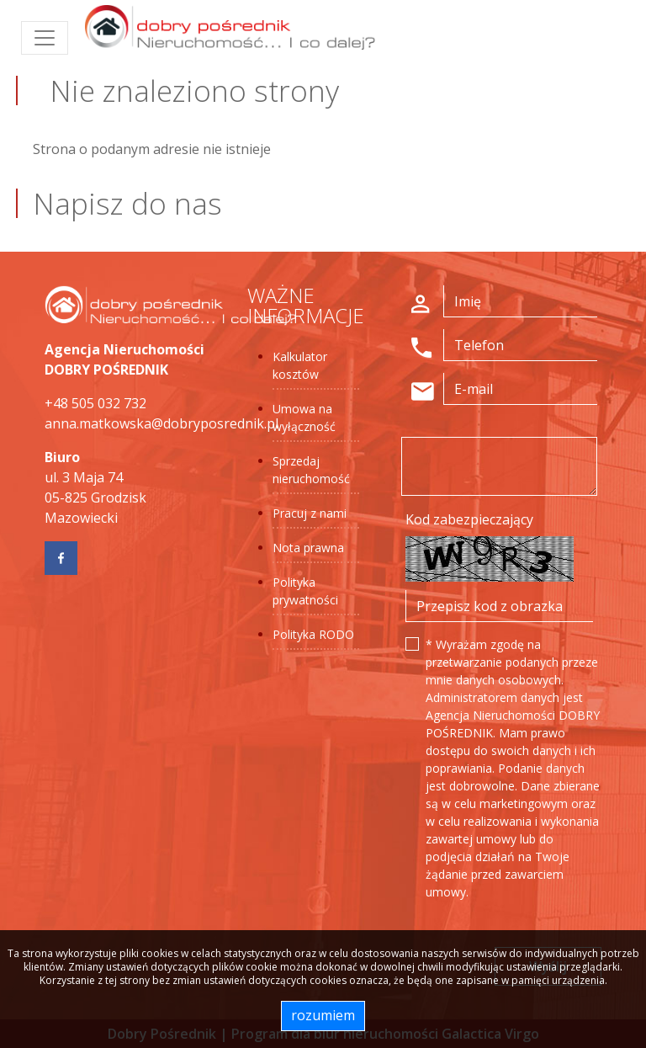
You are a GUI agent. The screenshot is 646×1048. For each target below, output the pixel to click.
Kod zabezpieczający (469, 519)
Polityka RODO (313, 634)
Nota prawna (308, 548)
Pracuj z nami (310, 513)
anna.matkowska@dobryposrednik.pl (161, 423)
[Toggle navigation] (44, 38)
